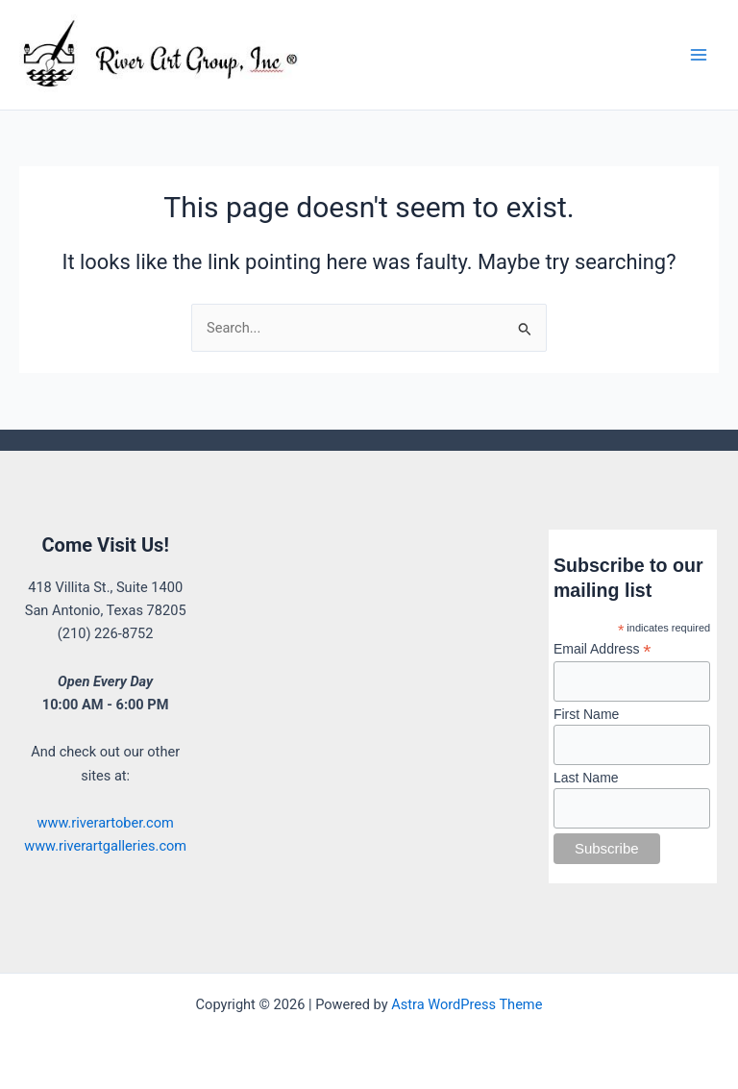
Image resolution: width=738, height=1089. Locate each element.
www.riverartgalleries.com (105, 845)
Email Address (603, 649)
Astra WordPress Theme (466, 1004)
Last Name (586, 777)
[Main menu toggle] (698, 55)
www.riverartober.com (105, 822)
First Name (586, 714)
